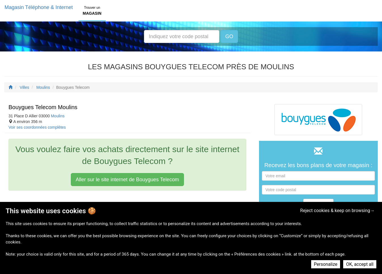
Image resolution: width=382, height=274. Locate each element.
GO (229, 36)
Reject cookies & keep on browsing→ (337, 210)
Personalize (326, 264)
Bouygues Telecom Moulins (43, 107)
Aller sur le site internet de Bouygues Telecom (127, 179)
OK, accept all (359, 264)
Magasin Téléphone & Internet (39, 7)
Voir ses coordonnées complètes (37, 127)
